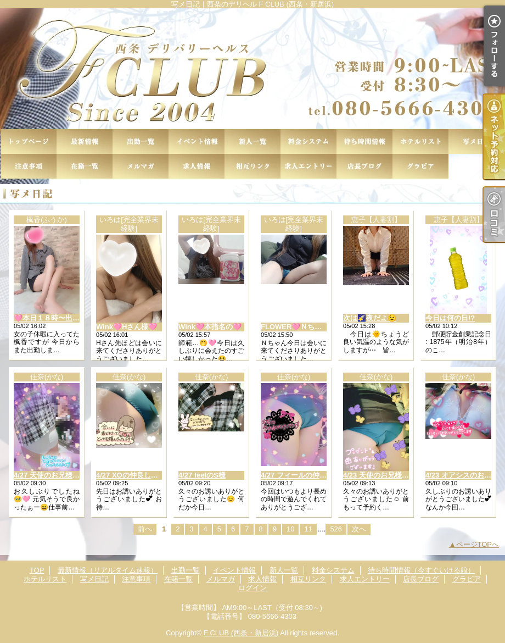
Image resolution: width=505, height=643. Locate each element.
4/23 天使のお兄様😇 (377, 475)
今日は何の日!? (450, 318)
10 (290, 529)
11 (308, 529)
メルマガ (141, 166)
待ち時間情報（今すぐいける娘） (364, 141)
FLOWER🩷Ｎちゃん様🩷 (303, 327)
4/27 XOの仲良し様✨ (131, 475)
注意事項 (29, 166)
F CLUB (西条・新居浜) (241, 633)
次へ (359, 529)
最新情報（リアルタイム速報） (85, 141)
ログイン (252, 588)
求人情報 (197, 166)
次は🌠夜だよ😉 (369, 318)
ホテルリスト (420, 141)
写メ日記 (476, 141)
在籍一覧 (85, 166)
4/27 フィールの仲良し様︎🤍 (305, 475)
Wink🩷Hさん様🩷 (126, 327)
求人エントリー (308, 166)
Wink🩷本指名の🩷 (210, 327)
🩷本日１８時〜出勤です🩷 (58, 318)
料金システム (308, 141)
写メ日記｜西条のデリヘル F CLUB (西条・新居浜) (252, 68)
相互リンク (252, 166)
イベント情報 (197, 141)
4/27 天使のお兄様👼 (47, 475)
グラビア (420, 166)
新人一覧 (252, 141)
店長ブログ (364, 166)
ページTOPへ (478, 544)
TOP (29, 141)
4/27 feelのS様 (202, 475)
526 (336, 529)
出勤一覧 (141, 141)
